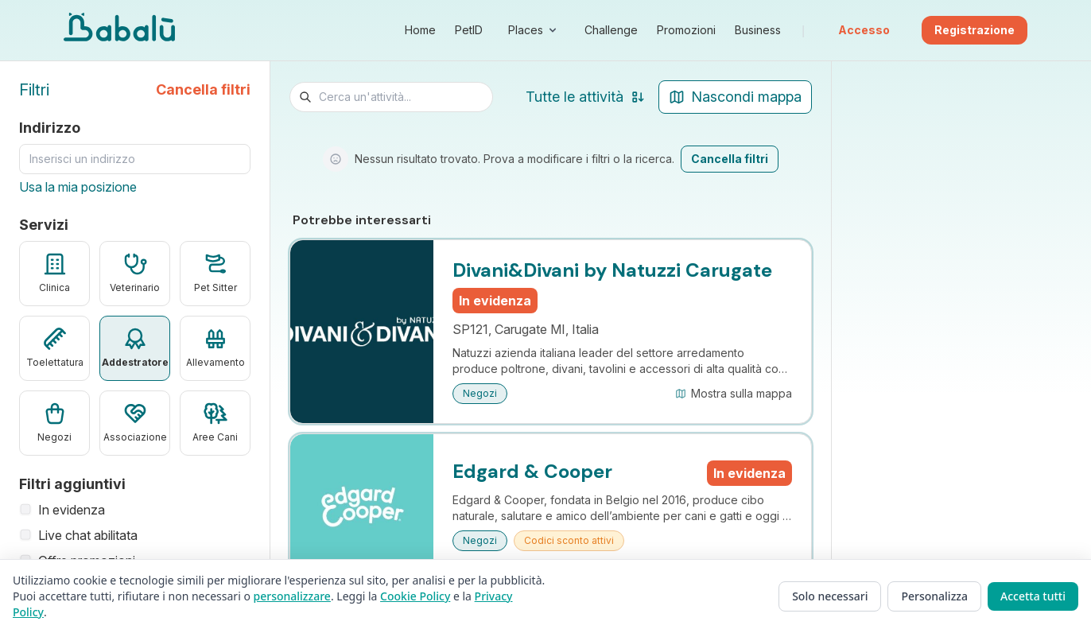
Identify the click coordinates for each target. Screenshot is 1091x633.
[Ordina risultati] (565, 97)
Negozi (480, 393)
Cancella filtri (203, 89)
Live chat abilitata (78, 535)
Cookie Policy (415, 596)
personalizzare (292, 596)
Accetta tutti (1033, 596)
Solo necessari (830, 596)
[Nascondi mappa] (735, 97)
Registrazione (974, 30)
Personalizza (934, 596)
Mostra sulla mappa (733, 393)
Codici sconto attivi (569, 540)
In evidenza (62, 510)
